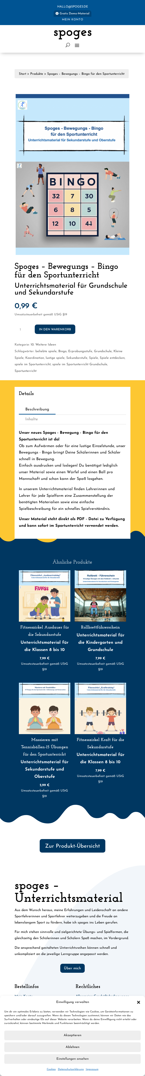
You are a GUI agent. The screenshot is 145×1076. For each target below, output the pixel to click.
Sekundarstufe (76, 358)
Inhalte (31, 419)
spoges (72, 32)
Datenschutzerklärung (71, 1069)
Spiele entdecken (112, 358)
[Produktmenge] (22, 329)
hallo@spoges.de (72, 6)
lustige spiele (55, 358)
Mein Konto (72, 19)
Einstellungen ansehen (72, 1059)
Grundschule (103, 351)
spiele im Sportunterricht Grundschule (79, 364)
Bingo (62, 351)
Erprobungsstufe (80, 351)
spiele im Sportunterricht (33, 364)
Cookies (51, 1069)
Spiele (93, 358)
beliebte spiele (46, 351)
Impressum (92, 1069)
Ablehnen (72, 1047)
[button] (138, 1002)
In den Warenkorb (55, 329)
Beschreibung (37, 409)
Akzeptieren (72, 1035)
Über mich (72, 968)
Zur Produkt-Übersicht (72, 846)
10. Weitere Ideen (43, 344)
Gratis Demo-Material (74, 13)
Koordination (34, 358)
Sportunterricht (25, 371)
